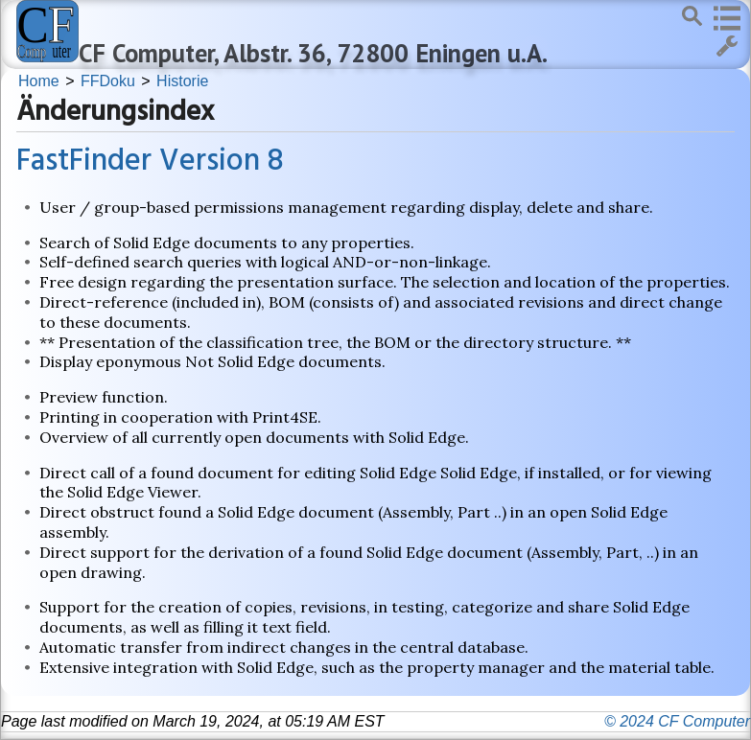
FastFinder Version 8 (150, 161)
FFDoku (108, 81)
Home (38, 81)
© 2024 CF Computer (677, 721)
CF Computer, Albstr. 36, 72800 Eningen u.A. (313, 52)
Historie (182, 81)
